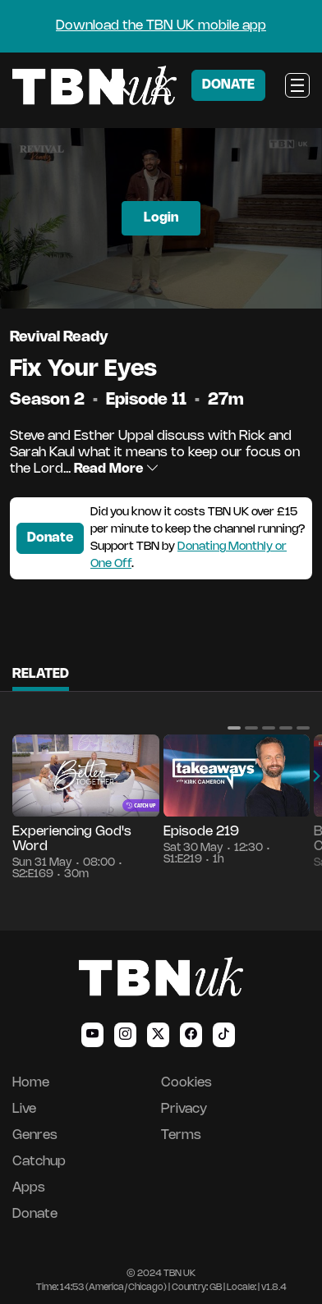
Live (24, 1109)
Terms (181, 1135)
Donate (50, 538)
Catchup (39, 1161)
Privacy (184, 1109)
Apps (28, 1188)
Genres (35, 1135)
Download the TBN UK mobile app (161, 26)
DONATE (228, 85)
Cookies (186, 1083)
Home (30, 1083)
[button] (234, 728)
